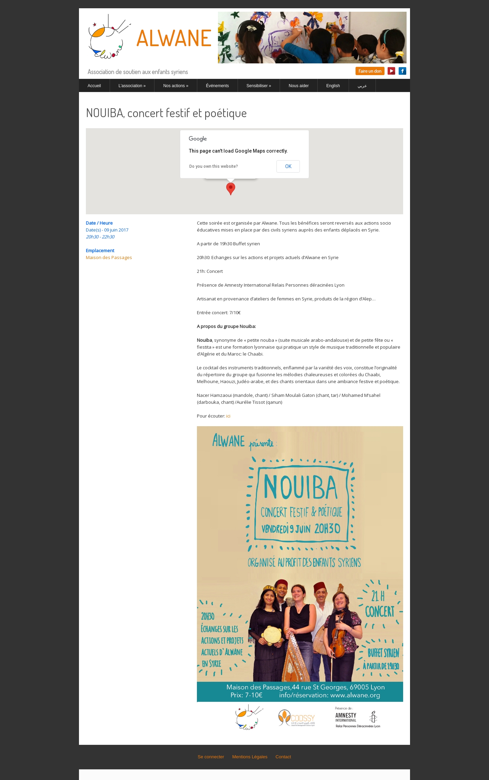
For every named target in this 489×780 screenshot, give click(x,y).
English (333, 85)
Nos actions (175, 85)
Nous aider (299, 85)
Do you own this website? (213, 166)
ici (228, 416)
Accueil (94, 85)
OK (288, 166)
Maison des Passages (109, 257)
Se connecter (211, 756)
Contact (283, 756)
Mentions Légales (250, 756)
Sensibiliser (259, 85)
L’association (132, 85)
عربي (362, 85)
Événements (217, 85)
